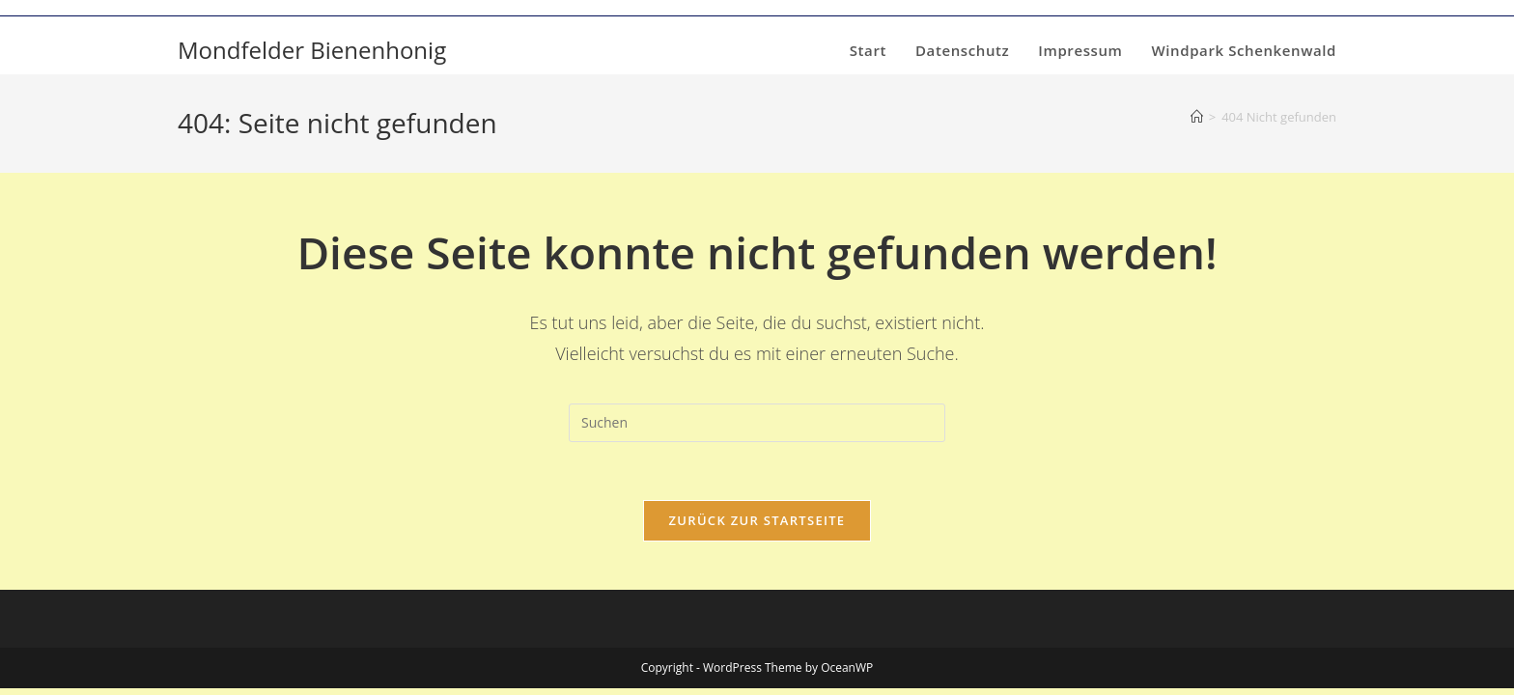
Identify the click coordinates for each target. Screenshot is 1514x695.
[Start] (1197, 116)
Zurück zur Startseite (757, 520)
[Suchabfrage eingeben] (757, 422)
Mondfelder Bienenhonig (312, 50)
